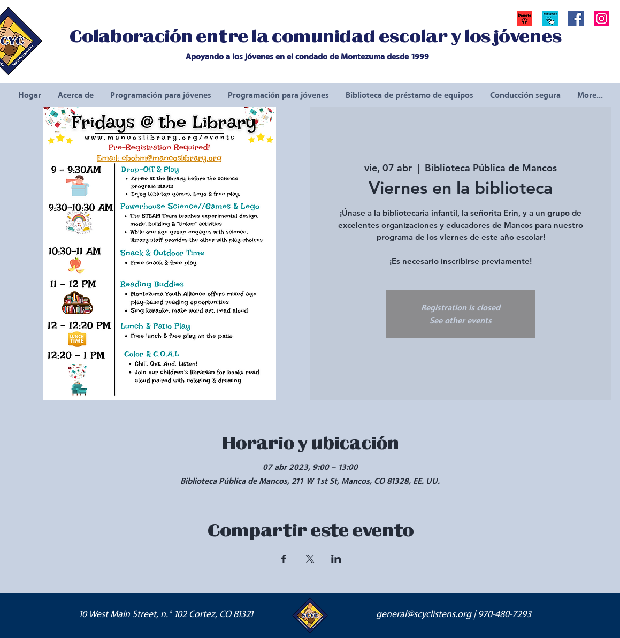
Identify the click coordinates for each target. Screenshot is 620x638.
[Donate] (524, 18)
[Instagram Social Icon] (601, 18)
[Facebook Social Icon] (576, 18)
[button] (550, 18)
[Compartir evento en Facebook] (284, 559)
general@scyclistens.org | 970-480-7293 (453, 614)
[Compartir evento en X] (310, 559)
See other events (461, 320)
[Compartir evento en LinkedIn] (336, 559)
